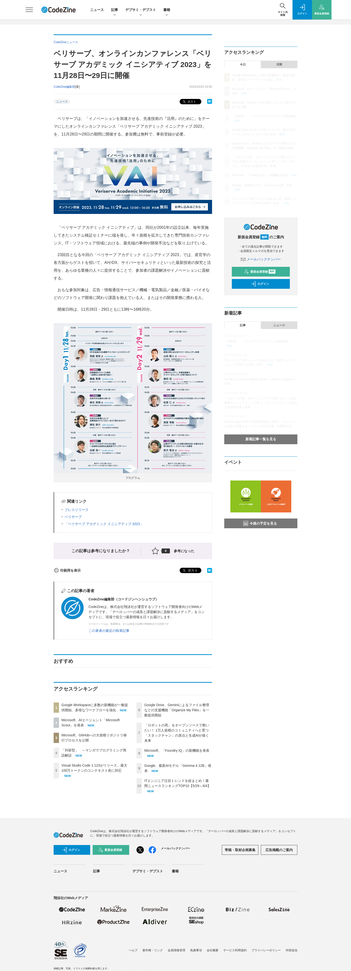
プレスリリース (76, 510)
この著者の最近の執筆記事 (108, 631)
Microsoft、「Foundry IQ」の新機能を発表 (176, 750)
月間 (279, 64)
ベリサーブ (73, 517)
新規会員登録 (259, 271)
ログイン (260, 283)
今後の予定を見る (260, 523)
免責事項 (196, 950)
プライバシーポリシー (266, 950)
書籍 (166, 10)
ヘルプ (133, 950)
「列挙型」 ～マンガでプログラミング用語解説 (264, 116)
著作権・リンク (152, 950)
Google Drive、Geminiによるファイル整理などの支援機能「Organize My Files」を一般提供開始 (176, 710)
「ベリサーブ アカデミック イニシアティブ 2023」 (104, 524)
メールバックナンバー (261, 259)
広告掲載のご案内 (279, 850)
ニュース (97, 10)
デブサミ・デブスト (140, 10)
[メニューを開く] (29, 9)
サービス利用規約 (235, 950)
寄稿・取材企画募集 (240, 850)
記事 (114, 10)
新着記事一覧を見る (260, 439)
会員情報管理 (176, 950)
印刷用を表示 (67, 570)
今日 (243, 64)
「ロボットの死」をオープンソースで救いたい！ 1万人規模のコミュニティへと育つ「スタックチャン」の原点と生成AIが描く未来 (264, 161)
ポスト (189, 101)
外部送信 (291, 950)
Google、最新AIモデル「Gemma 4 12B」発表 (262, 185)
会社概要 (212, 950)
